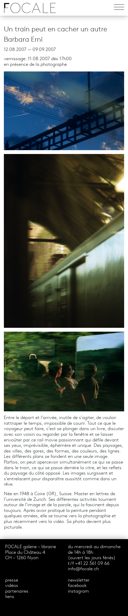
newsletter (79, 580)
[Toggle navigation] (119, 8)
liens (9, 596)
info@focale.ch (83, 569)
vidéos (11, 585)
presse (11, 580)
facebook (77, 585)
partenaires (16, 591)
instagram (78, 591)
